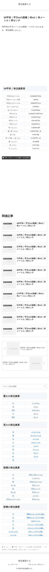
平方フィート (35, 489)
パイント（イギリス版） (35, 524)
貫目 (13, 417)
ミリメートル (35, 432)
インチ (35, 446)
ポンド (35, 417)
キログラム (36, 410)
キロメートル (35, 442)
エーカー (36, 496)
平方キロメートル (36, 482)
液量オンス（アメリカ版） (36, 517)
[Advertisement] (24, 58)
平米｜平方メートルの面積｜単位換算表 (16, 158)
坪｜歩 (13, 485)
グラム (35, 407)
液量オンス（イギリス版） (36, 514)
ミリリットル (13, 531)
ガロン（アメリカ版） (35, 535)
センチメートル (35, 435)
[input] (24, 386)
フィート (36, 449)
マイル (35, 456)
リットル (13, 535)
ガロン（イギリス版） (35, 531)
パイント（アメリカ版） (35, 528)
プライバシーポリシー (36, 564)
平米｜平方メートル (36, 475)
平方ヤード (36, 492)
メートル (36, 439)
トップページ (13, 564)
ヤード (35, 453)
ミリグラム (36, 403)
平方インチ (36, 485)
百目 (13, 410)
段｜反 (13, 492)
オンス (35, 414)
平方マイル (36, 499)
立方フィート (35, 521)
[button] (45, 386)
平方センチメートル (13, 499)
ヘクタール (36, 478)
